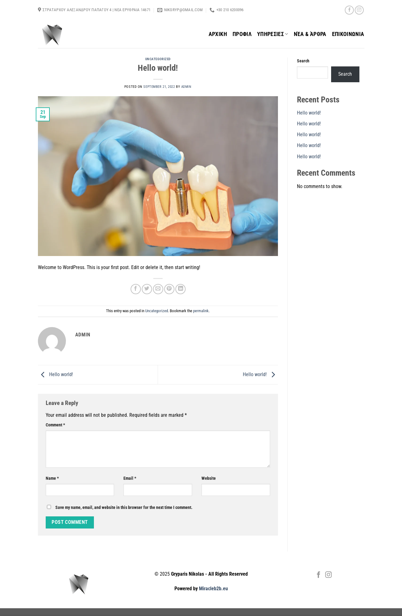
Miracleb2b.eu (213, 588)
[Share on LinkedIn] (180, 289)
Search (303, 61)
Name (52, 478)
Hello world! (55, 374)
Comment (55, 425)
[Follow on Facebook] (349, 10)
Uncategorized (158, 59)
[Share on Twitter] (147, 289)
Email (129, 478)
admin (186, 87)
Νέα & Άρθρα (310, 34)
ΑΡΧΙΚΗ (218, 34)
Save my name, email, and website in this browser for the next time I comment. (123, 507)
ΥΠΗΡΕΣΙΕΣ (272, 34)
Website (208, 478)
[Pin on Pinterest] (169, 289)
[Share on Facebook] (136, 289)
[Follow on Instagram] (359, 10)
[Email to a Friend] (158, 289)
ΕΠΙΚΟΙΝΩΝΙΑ (348, 34)
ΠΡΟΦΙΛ (242, 34)
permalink (201, 310)
